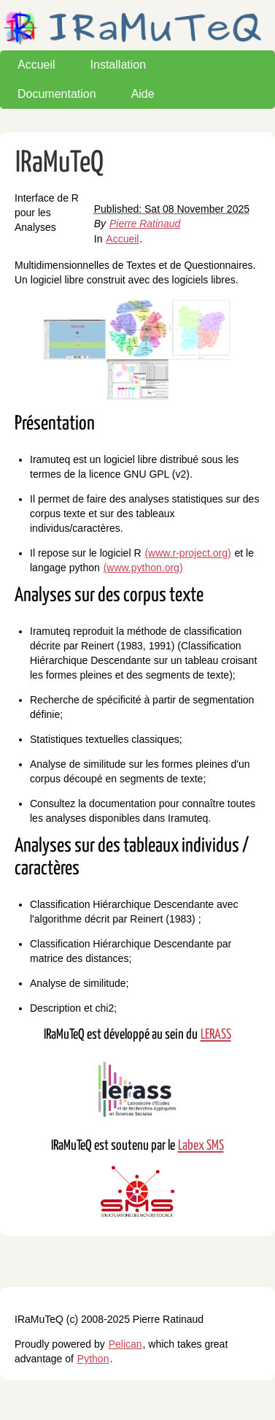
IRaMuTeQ (59, 163)
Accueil (36, 64)
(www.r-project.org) (187, 553)
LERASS (216, 1035)
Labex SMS (201, 1146)
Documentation (57, 94)
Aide (143, 94)
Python (93, 1358)
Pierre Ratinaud (144, 223)
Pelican (125, 1344)
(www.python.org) (143, 567)
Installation (118, 64)
